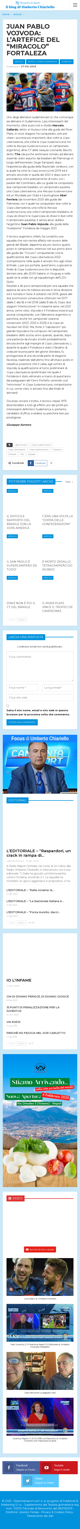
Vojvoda (31, 454)
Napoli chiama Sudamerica (42, 61)
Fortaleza (57, 449)
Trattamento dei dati (40, 1516)
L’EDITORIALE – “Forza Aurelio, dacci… (33, 912)
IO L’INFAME (19, 980)
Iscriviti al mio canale (40, 1249)
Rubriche (67, 61)
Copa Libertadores (16, 449)
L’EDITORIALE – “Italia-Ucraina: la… (30, 890)
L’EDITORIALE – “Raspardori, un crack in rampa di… (39, 853)
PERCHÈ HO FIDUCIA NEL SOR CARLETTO (36, 1033)
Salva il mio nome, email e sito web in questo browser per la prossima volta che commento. (38, 712)
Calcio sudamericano (41, 445)
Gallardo (12, 454)
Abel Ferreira (21, 445)
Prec (11, 619)
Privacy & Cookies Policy (57, 1512)
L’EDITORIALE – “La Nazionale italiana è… (35, 901)
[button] (40, 1281)
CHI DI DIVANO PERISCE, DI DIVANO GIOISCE (38, 996)
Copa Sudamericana (39, 449)
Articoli (19, 61)
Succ (22, 619)
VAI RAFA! (13, 1022)
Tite (22, 454)
